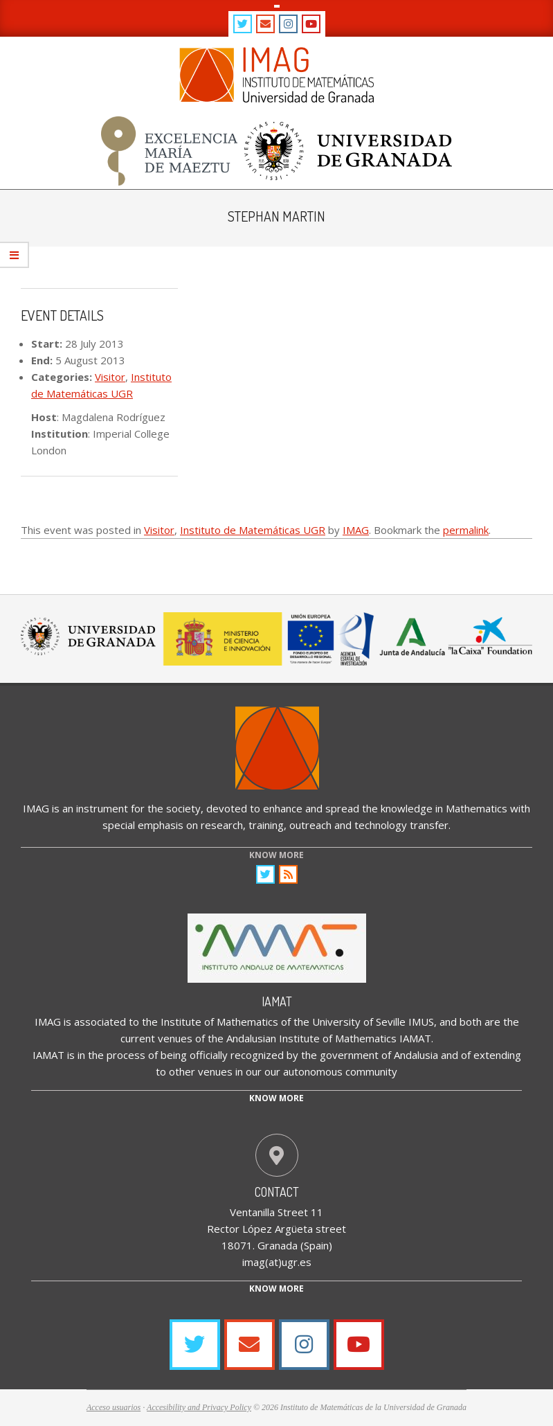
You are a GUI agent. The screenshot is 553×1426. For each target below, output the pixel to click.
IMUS (421, 1021)
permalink (466, 530)
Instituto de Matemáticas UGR (252, 530)
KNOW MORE (276, 855)
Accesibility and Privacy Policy (199, 1407)
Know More (276, 1288)
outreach (310, 825)
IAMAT (277, 1001)
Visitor (110, 377)
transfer (429, 825)
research (222, 825)
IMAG (356, 530)
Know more (276, 1098)
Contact (277, 1192)
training (266, 825)
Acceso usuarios (113, 1407)
